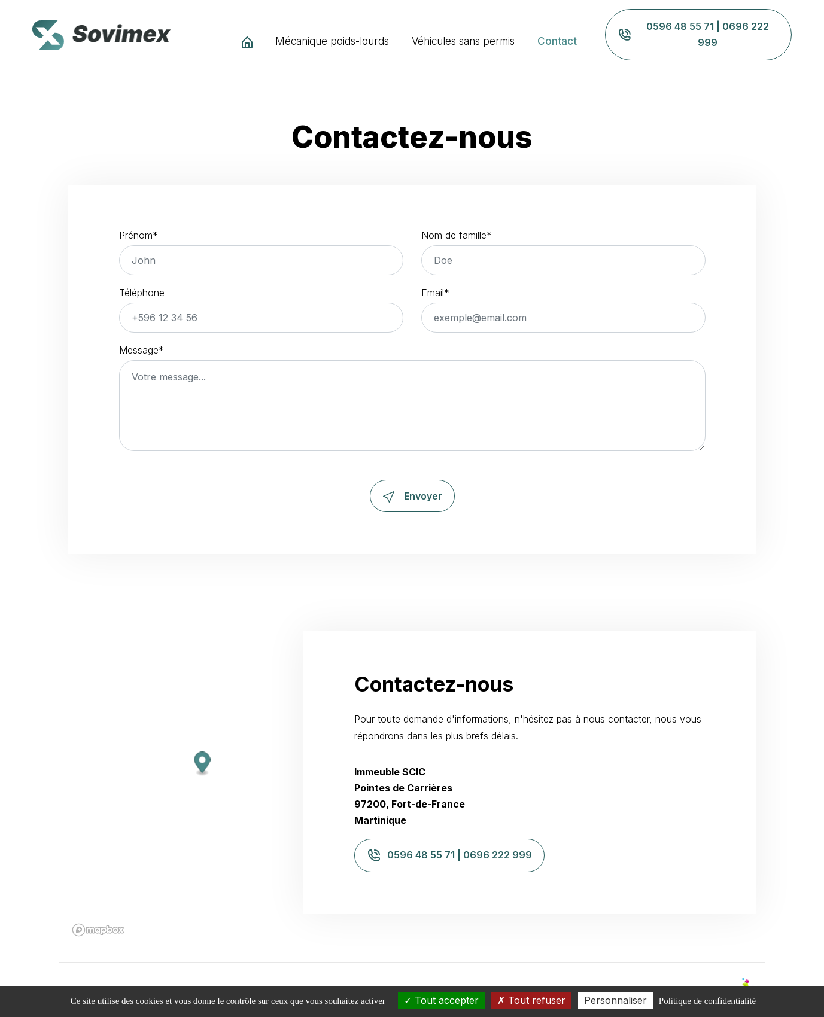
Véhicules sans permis (463, 41)
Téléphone (142, 293)
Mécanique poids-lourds (332, 41)
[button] (194, 764)
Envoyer (412, 496)
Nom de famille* (456, 235)
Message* (141, 350)
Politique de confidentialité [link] (707, 1001)
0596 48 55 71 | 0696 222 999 (693, 34)
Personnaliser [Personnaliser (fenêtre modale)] (615, 1000)
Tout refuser (531, 1000)
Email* (435, 293)
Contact (557, 41)
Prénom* (138, 235)
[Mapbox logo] (90, 930)
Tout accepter (441, 1000)
